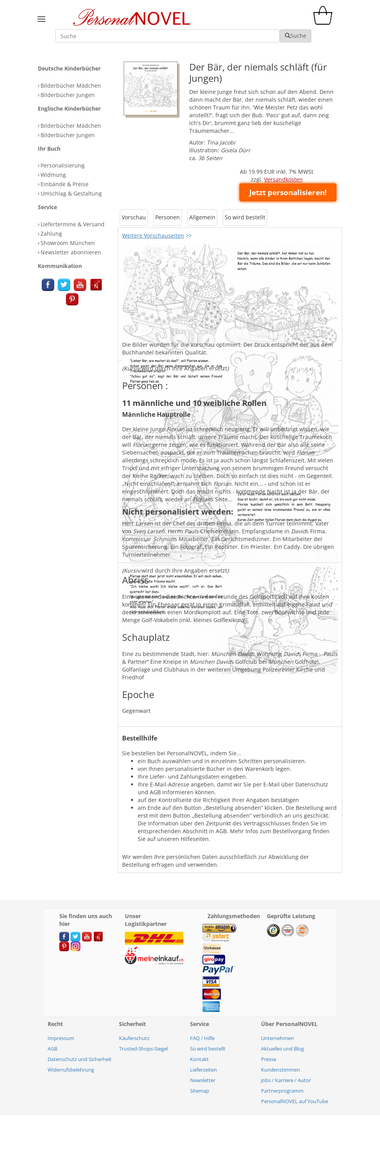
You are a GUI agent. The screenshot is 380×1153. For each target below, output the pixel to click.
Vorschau (134, 217)
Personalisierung (63, 165)
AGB (52, 1048)
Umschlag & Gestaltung (71, 193)
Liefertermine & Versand (73, 224)
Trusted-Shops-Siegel (143, 1048)
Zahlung (51, 233)
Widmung (53, 174)
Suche (295, 35)
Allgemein (202, 217)
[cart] (324, 22)
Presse (268, 1059)
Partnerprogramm (282, 1090)
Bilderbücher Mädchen (71, 85)
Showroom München (68, 243)
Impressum (61, 1038)
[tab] (76, 69)
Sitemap (199, 1090)
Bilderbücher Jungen (68, 95)
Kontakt (199, 1059)
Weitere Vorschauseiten (153, 235)
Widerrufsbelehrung (71, 1069)
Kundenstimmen (280, 1069)
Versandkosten (283, 179)
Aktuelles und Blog (282, 1048)
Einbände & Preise (65, 184)
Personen (167, 217)
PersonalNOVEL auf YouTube (294, 1101)
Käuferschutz (134, 1038)
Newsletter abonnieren (71, 252)
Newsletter (202, 1080)
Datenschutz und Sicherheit (80, 1059)
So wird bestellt (245, 217)
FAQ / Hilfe (202, 1038)
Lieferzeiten (203, 1069)
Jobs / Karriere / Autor (286, 1080)
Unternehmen (277, 1038)
